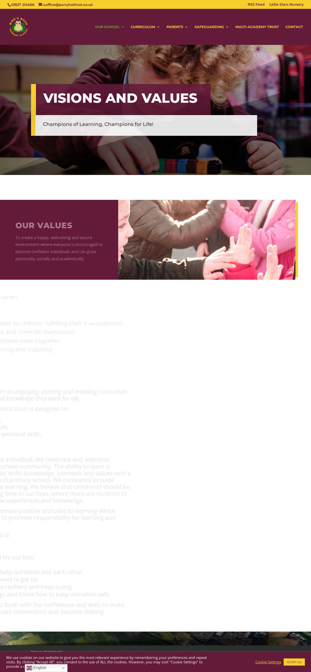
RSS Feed (256, 5)
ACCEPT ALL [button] (294, 662)
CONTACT (294, 27)
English (36, 668)
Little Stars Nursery (286, 5)
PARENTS (174, 27)
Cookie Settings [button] (268, 662)
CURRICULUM (143, 27)
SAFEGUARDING (209, 27)
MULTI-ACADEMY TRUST (257, 27)
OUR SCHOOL (107, 27)
